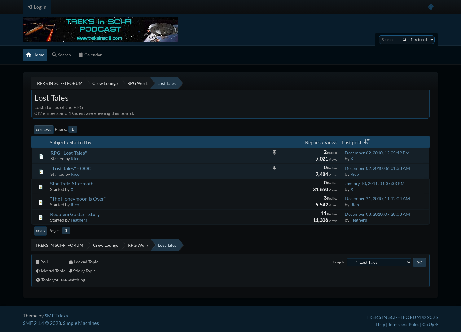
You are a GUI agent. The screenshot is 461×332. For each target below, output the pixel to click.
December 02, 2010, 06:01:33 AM (377, 168)
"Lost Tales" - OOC (70, 168)
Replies (313, 142)
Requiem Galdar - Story (75, 214)
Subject (58, 142)
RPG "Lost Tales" (68, 153)
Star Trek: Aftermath (72, 183)
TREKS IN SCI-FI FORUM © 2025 (402, 317)
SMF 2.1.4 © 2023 (42, 323)
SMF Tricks (56, 315)
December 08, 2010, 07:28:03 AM (377, 214)
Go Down (44, 129)
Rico (75, 158)
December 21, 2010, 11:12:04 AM (377, 198)
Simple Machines (81, 323)
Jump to (338, 262)
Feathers (79, 220)
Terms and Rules (403, 324)
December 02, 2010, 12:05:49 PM (377, 152)
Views (330, 142)
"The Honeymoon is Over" (78, 198)
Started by (80, 142)
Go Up (40, 231)
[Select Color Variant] (431, 7)
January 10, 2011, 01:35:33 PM (375, 183)
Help (380, 324)
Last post (357, 142)
